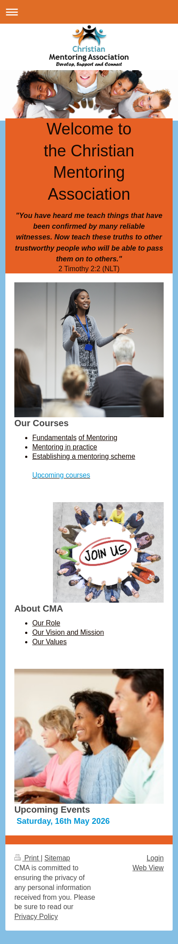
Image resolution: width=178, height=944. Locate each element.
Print (27, 858)
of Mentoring (97, 437)
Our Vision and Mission (68, 632)
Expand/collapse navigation (89, 11)
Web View (148, 868)
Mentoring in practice (64, 447)
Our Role (46, 623)
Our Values (49, 642)
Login (155, 858)
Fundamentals (54, 437)
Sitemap (57, 858)
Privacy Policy (36, 916)
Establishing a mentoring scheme (83, 456)
